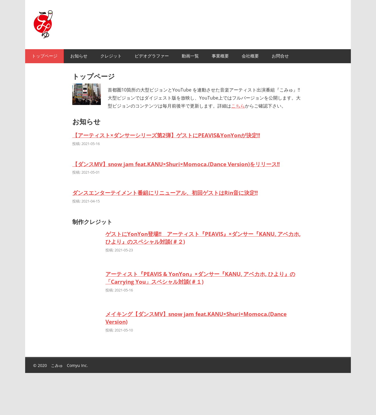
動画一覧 (190, 56)
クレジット (111, 56)
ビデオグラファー (152, 56)
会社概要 (250, 56)
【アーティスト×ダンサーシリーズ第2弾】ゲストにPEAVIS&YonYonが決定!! (166, 135)
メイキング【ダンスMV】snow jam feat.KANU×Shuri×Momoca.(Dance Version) (196, 317)
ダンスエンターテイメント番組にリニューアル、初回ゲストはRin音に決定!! (165, 192)
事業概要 (220, 56)
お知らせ (78, 56)
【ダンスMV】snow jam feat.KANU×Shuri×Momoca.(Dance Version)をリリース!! (176, 164)
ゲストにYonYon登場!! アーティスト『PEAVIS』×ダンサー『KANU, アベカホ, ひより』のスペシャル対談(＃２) (203, 237)
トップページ (44, 56)
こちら (238, 106)
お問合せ (280, 56)
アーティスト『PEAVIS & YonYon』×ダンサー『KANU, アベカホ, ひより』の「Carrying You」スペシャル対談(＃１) (200, 277)
